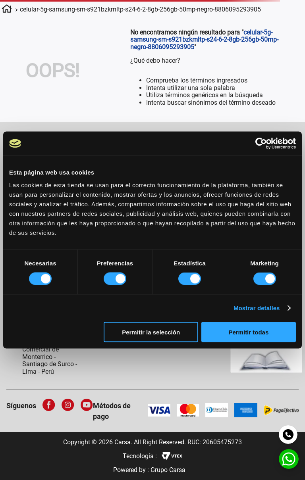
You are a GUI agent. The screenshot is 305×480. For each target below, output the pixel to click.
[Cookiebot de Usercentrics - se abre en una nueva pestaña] (261, 144)
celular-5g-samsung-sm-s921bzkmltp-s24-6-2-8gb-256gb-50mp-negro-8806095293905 (140, 9)
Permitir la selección (151, 331)
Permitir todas (248, 331)
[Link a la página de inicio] (7, 10)
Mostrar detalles (257, 308)
